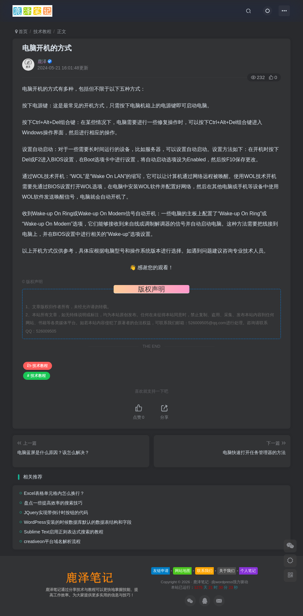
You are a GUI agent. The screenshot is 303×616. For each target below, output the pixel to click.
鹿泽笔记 (201, 582)
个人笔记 (248, 570)
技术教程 (42, 31)
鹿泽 (42, 61)
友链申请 (161, 570)
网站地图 (182, 570)
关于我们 (227, 570)
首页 (21, 31)
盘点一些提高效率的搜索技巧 (53, 502)
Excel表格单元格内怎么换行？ (54, 493)
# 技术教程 (36, 375)
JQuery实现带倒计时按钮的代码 (56, 512)
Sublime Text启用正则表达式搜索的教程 (64, 531)
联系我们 (204, 570)
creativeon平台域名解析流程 (52, 541)
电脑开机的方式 (47, 48)
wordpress (224, 582)
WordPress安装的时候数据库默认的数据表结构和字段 (78, 522)
